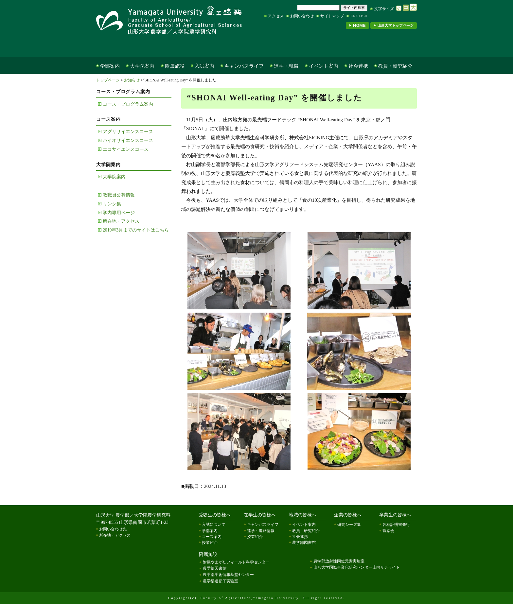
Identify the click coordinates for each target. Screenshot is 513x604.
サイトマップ (332, 16)
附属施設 (175, 66)
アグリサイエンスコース (128, 131)
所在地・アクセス (121, 221)
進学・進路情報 (260, 530)
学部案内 (110, 66)
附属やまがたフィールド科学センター (236, 562)
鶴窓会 (388, 530)
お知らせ (132, 80)
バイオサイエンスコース (128, 140)
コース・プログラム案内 (128, 104)
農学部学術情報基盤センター (228, 574)
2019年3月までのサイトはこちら (136, 230)
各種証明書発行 (396, 524)
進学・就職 (286, 66)
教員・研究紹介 (395, 66)
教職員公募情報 (119, 195)
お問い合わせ (302, 16)
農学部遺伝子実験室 (220, 581)
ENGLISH (358, 16)
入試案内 (204, 66)
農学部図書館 (304, 542)
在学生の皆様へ (191, 46)
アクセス (276, 16)
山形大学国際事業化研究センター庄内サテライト (356, 567)
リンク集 (112, 203)
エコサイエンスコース (126, 149)
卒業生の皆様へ (387, 46)
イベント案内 (323, 66)
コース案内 (211, 536)
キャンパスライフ (244, 66)
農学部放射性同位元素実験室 (338, 561)
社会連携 (358, 66)
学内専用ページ (119, 212)
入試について (213, 524)
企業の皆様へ (328, 46)
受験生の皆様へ (127, 46)
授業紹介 (210, 542)
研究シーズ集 (349, 524)
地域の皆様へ (261, 46)
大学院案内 (142, 66)
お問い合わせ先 (113, 529)
